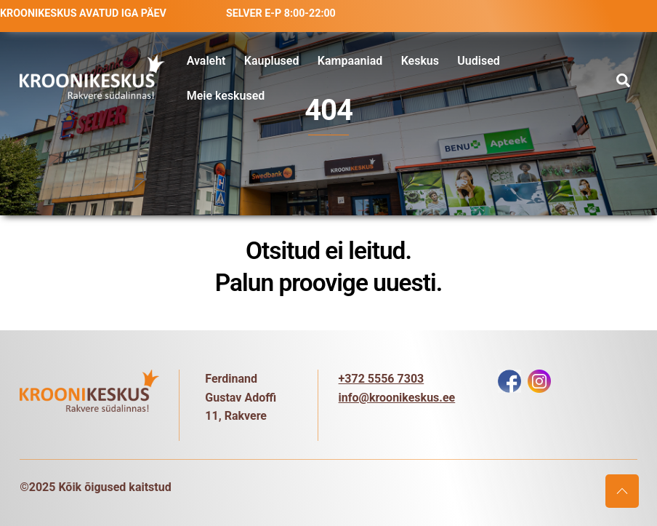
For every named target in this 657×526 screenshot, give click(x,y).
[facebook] (509, 380)
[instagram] (539, 380)
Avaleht (206, 61)
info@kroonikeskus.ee (397, 398)
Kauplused (271, 61)
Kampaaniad (350, 61)
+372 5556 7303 (381, 379)
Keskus (420, 61)
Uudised (478, 61)
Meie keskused (226, 96)
